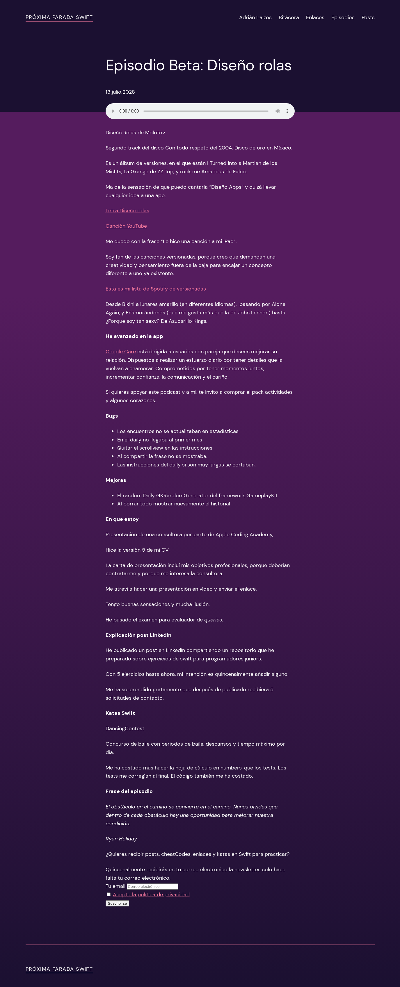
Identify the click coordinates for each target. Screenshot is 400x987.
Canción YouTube (126, 225)
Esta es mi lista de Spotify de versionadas (156, 288)
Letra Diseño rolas (127, 210)
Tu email (115, 886)
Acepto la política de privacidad (151, 894)
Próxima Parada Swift (59, 17)
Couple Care (121, 351)
